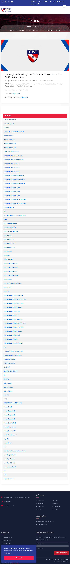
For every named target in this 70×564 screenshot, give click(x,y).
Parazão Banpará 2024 (9, 419)
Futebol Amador (8, 383)
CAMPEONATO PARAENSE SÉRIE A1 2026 (45, 521)
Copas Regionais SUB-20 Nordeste (13, 331)
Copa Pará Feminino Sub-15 (11, 267)
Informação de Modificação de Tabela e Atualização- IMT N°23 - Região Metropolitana (35, 30)
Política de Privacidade (59, 559)
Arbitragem (6, 127)
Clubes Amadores (6, 540)
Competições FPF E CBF (10, 227)
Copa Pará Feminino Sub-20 (11, 275)
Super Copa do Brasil (9, 459)
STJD (5, 447)
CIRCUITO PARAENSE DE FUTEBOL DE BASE (15, 215)
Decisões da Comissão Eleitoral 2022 (13, 351)
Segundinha (7, 439)
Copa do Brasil (7, 235)
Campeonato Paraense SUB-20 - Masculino (15, 203)
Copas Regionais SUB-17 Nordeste (13, 307)
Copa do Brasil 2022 (9, 239)
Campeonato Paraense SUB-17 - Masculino (15, 199)
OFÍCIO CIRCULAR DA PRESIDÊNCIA (13, 403)
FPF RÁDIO (45, 1)
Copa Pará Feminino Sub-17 (11, 271)
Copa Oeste (7, 255)
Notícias (37, 26)
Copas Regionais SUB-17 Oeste (12, 311)
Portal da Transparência (10, 119)
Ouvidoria (55, 503)
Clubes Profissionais (6, 537)
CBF (5, 211)
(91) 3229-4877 (7, 502)
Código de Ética (56, 506)
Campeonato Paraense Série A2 (12, 191)
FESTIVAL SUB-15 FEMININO (11, 371)
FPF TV (40, 1)
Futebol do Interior (8, 387)
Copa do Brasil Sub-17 (9, 243)
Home (29, 26)
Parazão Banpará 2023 (9, 415)
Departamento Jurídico (10, 359)
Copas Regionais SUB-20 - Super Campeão (15, 323)
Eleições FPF (7, 367)
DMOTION (15, 563)
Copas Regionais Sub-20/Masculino (13, 343)
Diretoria (55, 500)
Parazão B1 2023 (8, 407)
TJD (54, 1)
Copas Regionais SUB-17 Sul (11, 315)
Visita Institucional (8, 479)
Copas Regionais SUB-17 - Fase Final (13, 295)
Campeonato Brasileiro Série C (12, 167)
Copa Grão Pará (8, 251)
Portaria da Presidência (10, 427)
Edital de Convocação (9, 363)
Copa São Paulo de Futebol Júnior (12, 283)
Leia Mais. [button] (8, 553)
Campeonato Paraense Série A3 (12, 195)
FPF (5, 375)
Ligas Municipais (5, 543)
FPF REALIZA (34, 1)
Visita (5, 475)
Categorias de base (9, 207)
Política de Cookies (61, 562)
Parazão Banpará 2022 (9, 411)
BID (50, 1)
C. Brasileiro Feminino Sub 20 (11, 151)
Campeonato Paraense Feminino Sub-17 (14, 179)
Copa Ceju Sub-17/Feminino (11, 231)
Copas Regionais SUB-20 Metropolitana (14, 327)
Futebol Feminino (8, 391)
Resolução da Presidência (10, 435)
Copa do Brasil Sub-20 (9, 247)
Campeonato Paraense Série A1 (12, 187)
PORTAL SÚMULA (60, 1)
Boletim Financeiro (8, 135)
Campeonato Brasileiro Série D (12, 171)
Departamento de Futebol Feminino (13, 355)
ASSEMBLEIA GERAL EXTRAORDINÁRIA (14, 131)
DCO (5, 347)
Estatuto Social (40, 506)
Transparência (40, 503)
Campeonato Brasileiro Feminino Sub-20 (14, 159)
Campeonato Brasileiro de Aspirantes (13, 155)
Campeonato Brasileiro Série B (11, 163)
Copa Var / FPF (7, 287)
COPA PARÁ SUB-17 (9, 259)
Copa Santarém (8, 279)
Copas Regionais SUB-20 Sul (11, 339)
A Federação (39, 500)
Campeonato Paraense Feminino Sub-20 (14, 183)
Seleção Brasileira (8, 443)
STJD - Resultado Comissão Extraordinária (15, 451)
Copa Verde (7, 291)
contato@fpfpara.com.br (9, 506)
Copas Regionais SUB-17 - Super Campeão (15, 299)
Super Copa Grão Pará (9, 463)
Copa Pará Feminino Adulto (11, 263)
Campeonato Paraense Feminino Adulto (14, 175)
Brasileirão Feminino (9, 139)
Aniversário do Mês (9, 123)
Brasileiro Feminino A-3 (10, 147)
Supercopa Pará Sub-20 (10, 467)
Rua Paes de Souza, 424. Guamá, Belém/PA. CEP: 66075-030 (17, 497)
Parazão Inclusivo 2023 (10, 423)
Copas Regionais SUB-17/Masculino (13, 319)
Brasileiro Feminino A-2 (10, 143)
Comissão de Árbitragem (10, 223)
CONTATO (33, 4)
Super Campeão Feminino (10, 455)
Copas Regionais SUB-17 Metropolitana (14, 303)
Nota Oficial (7, 395)
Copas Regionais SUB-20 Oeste (12, 335)
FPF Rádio (55, 509)
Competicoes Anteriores (41, 524)
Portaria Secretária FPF (9, 431)
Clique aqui (16, 94)
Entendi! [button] (19, 558)
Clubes (5, 219)
